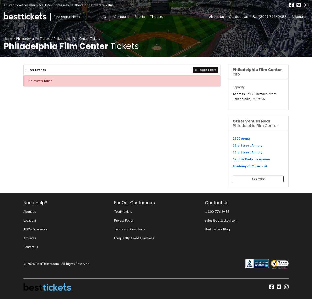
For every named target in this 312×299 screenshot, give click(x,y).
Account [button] (298, 16)
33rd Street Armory (247, 152)
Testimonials (123, 211)
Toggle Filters (205, 70)
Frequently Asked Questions (134, 238)
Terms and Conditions (129, 229)
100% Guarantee (35, 229)
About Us (216, 16)
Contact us (30, 247)
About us (29, 211)
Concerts (110, 16)
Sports (128, 16)
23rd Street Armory (247, 145)
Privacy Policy (124, 220)
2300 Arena (241, 138)
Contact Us (238, 16)
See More (258, 179)
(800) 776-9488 (269, 16)
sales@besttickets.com (221, 220)
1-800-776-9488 (217, 211)
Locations (30, 220)
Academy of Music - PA (250, 166)
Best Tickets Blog (217, 229)
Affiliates (29, 238)
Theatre (145, 16)
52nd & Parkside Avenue (251, 159)
